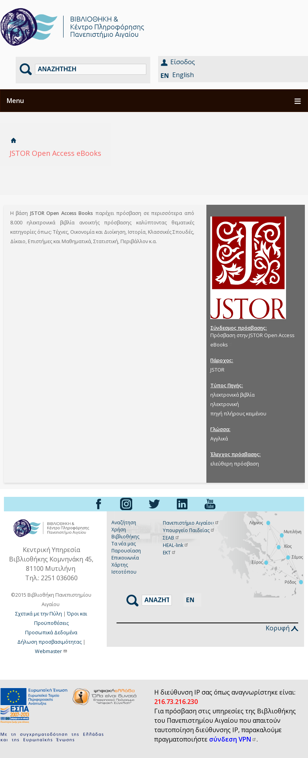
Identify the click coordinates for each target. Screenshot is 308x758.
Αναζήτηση (123, 522)
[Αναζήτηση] (90, 69)
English (183, 74)
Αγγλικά (219, 438)
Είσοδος (182, 62)
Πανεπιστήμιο (191, 523)
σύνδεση (233, 739)
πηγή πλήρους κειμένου (238, 413)
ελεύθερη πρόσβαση (234, 463)
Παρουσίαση (126, 550)
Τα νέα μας (123, 543)
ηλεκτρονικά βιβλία (232, 395)
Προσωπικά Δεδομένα (51, 632)
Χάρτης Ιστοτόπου (124, 568)
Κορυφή (282, 628)
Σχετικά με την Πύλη (38, 613)
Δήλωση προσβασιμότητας (49, 642)
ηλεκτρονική (224, 404)
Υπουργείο (189, 530)
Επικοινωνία (125, 557)
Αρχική (13, 140)
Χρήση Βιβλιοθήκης (125, 533)
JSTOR (217, 369)
